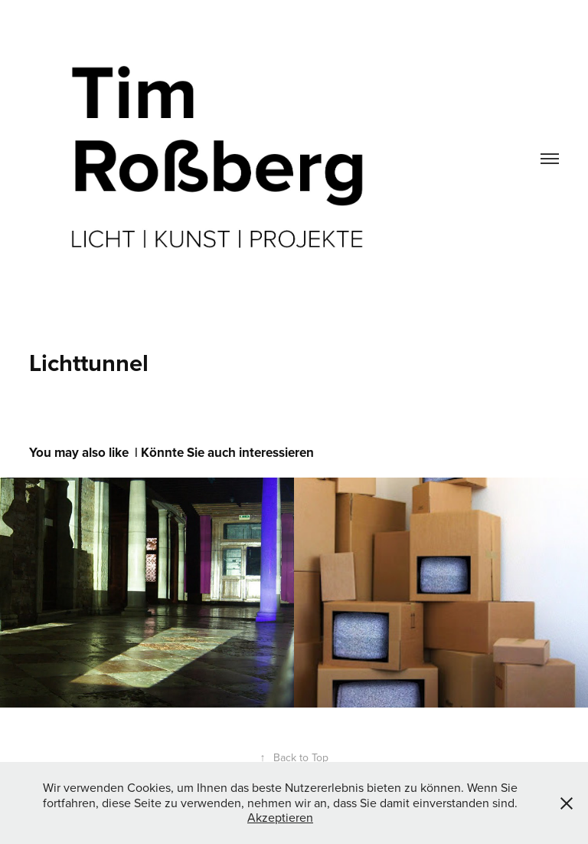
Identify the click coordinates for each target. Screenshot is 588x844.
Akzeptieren (280, 817)
